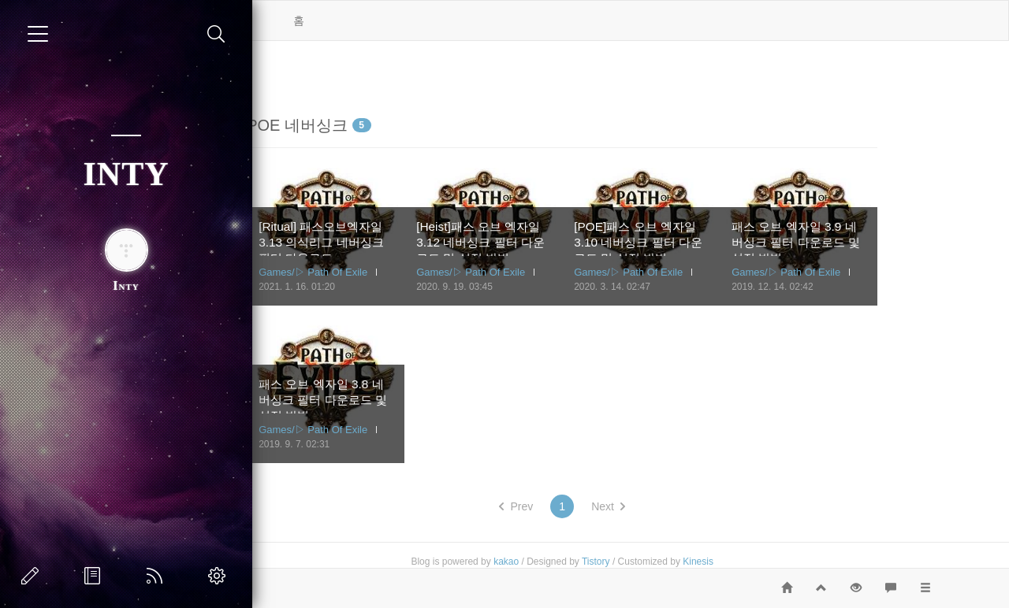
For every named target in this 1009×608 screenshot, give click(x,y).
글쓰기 (33, 575)
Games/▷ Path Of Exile (384, 272)
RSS (158, 575)
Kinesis (769, 561)
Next (679, 506)
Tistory (667, 561)
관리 (220, 575)
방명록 (95, 575)
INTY (126, 174)
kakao (577, 561)
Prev (587, 506)
